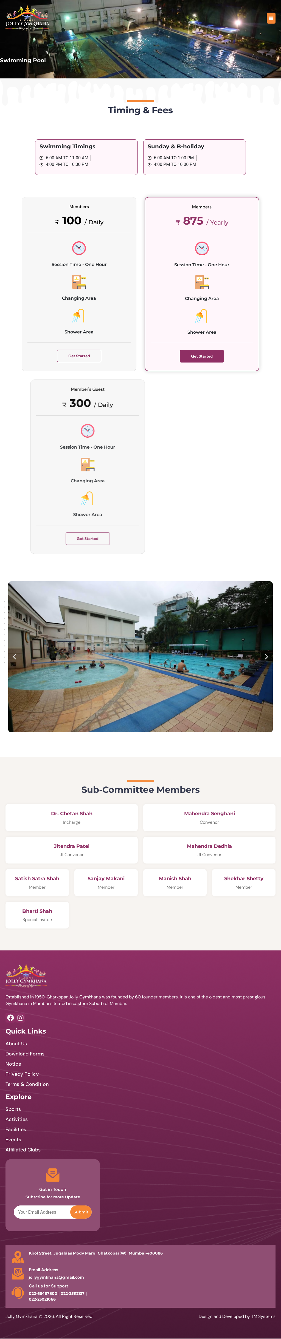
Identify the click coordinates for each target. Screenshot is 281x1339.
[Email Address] (18, 1274)
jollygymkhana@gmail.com (56, 1277)
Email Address (43, 1270)
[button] (14, 656)
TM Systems (263, 1316)
